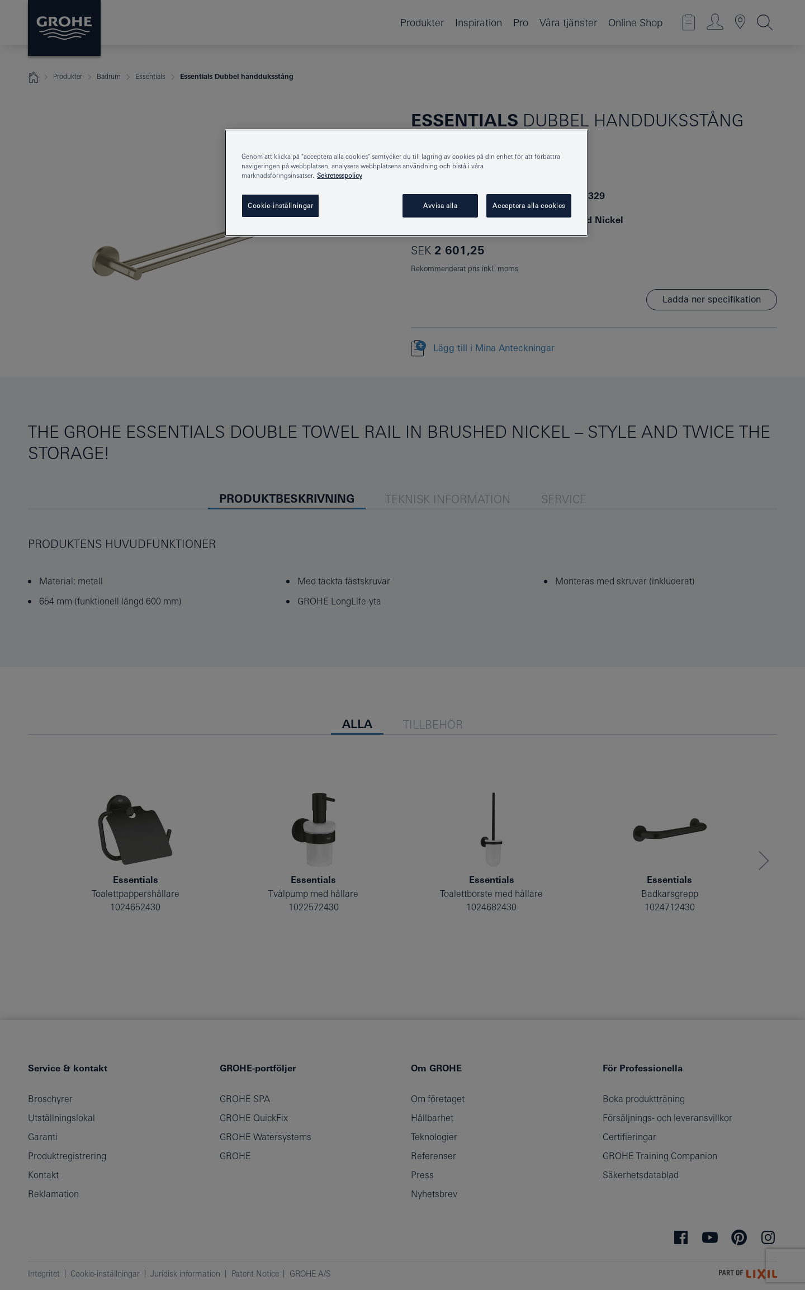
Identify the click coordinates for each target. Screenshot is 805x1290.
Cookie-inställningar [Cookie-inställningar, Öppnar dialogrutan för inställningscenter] (280, 205)
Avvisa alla (440, 205)
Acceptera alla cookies (529, 205)
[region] (406, 183)
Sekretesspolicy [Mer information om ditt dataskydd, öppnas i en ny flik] (339, 175)
